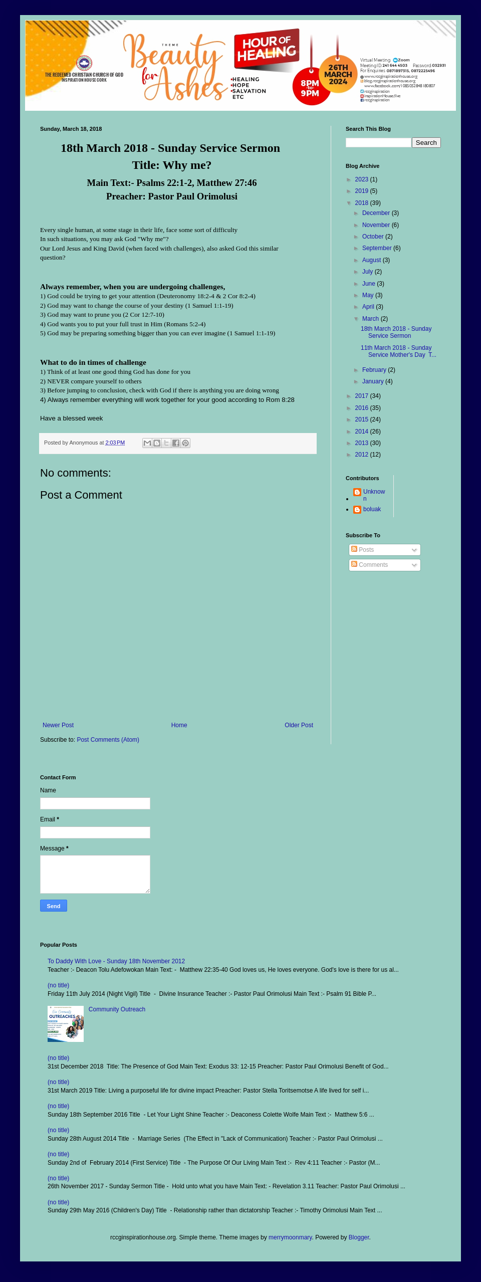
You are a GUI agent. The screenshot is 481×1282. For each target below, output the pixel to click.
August (372, 260)
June (369, 283)
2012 (362, 454)
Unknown (374, 495)
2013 (362, 443)
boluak (372, 509)
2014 (362, 431)
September (377, 248)
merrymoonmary (290, 1237)
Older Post (299, 725)
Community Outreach (117, 1009)
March (371, 318)
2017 (362, 395)
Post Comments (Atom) (108, 739)
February (375, 369)
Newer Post (58, 725)
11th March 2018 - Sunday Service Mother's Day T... (398, 351)
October (373, 236)
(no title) (58, 985)
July (368, 271)
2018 (362, 202)
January (373, 381)
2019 (362, 190)
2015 (362, 419)
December (377, 213)
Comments (369, 564)
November (377, 225)
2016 (362, 407)
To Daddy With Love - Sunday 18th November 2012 (116, 961)
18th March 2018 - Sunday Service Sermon (396, 332)
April (369, 306)
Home (179, 725)
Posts (362, 549)
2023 (362, 179)
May (368, 295)
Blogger (359, 1237)
